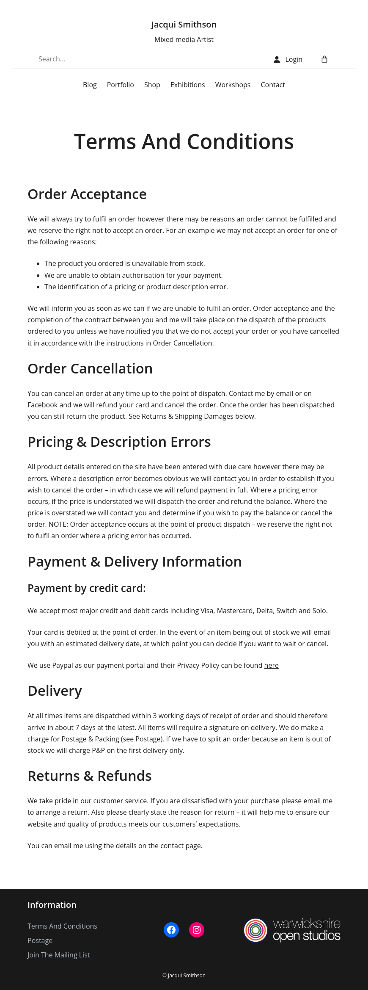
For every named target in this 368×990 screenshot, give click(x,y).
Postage (147, 739)
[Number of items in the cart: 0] (324, 59)
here (271, 665)
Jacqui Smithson (184, 24)
